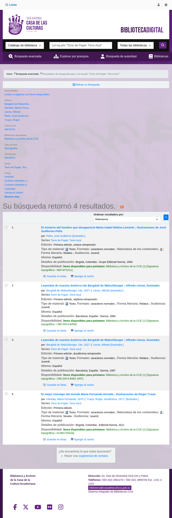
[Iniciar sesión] (158, 4)
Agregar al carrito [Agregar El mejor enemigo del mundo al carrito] (82, 439)
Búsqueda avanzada (28, 56)
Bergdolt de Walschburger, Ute (68, 290)
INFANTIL (9, 129)
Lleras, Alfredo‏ (12, 111)
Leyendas (9, 188)
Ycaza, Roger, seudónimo (113, 399)
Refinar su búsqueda (87, 84)
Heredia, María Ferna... (17, 107)
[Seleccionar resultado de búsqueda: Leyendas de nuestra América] (6, 285)
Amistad (8, 176)
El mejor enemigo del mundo (98, 394)
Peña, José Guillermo (16, 115)
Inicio (9, 74)
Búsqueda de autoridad (121, 56)
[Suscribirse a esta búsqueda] (122, 206)
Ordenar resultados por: (109, 214)
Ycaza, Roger (12, 120)
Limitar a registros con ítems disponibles (26, 94)
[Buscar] (162, 45)
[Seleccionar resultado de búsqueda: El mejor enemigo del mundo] (6, 394)
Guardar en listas (54, 276)
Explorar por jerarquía (74, 56)
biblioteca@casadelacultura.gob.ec (109, 487)
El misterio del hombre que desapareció (103, 229)
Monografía (10, 148)
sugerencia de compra (93, 455)
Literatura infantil (13, 192)
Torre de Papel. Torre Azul (66, 240)
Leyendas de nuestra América (100, 285)
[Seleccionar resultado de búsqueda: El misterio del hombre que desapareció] (6, 227)
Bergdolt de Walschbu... (17, 104)
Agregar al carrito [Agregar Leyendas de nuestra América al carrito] (82, 330)
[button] (12, 4)
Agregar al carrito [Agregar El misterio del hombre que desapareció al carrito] (82, 276)
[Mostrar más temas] (11, 196)
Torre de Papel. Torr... (16, 167)
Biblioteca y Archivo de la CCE (21, 138)
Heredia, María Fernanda (65, 399)
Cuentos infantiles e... (16, 180)
